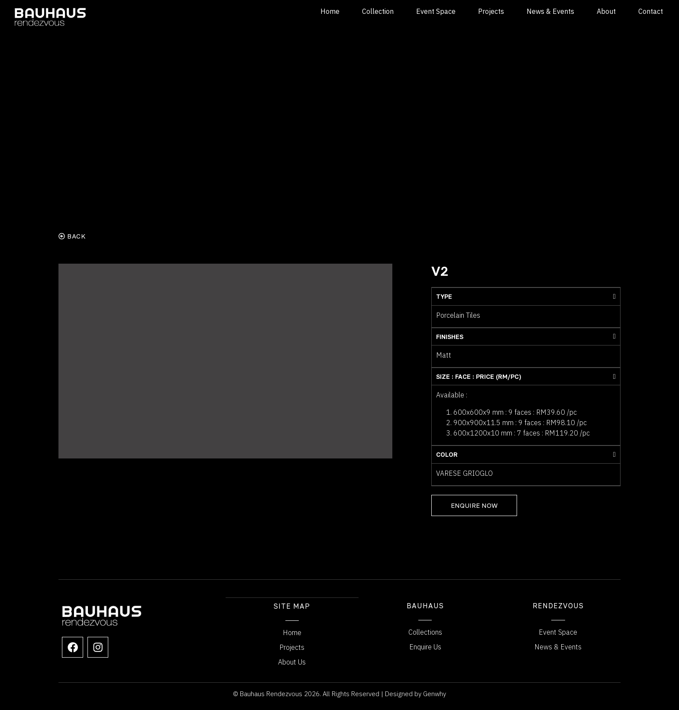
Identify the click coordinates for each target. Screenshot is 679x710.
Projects (491, 11)
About (606, 11)
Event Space (436, 11)
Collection (378, 11)
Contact (650, 11)
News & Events (550, 11)
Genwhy (434, 693)
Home (330, 11)
